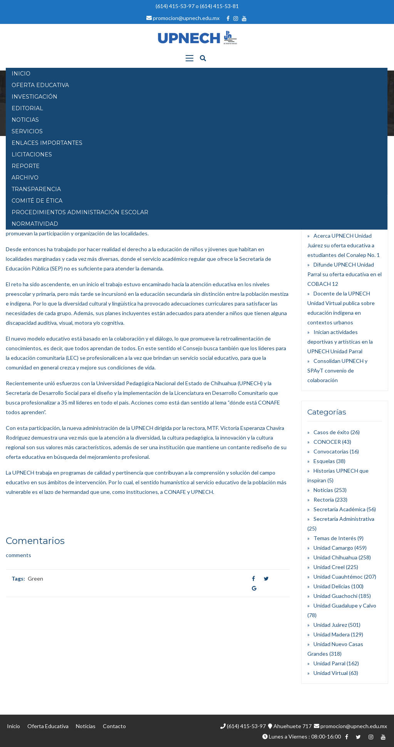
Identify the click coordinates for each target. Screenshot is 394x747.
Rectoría (324, 499)
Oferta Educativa (48, 726)
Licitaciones (32, 154)
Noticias (323, 490)
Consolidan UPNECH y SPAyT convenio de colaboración (337, 370)
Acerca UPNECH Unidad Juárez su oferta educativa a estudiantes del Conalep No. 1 (343, 245)
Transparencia (36, 189)
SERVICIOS (27, 131)
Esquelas (324, 461)
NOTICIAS (25, 119)
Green (35, 578)
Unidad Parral (329, 663)
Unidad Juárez (330, 624)
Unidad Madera (332, 634)
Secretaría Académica (339, 509)
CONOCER (327, 441)
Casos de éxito (331, 432)
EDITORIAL (27, 108)
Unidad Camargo (333, 547)
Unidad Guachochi (335, 596)
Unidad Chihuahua (335, 557)
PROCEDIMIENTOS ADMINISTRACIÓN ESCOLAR (80, 212)
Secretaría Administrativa (344, 518)
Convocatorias (331, 451)
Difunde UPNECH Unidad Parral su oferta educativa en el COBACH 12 (344, 274)
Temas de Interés (335, 538)
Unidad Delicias (332, 586)
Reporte (26, 166)
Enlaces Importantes (47, 142)
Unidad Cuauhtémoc (338, 576)
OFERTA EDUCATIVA (40, 85)
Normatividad (35, 223)
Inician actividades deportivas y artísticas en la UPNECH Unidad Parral (340, 341)
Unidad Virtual (331, 673)
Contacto (114, 726)
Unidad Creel (329, 567)
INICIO (21, 73)
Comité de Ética (37, 200)
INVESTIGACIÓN (34, 96)
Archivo (25, 177)
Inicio (13, 726)
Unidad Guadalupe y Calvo (345, 605)
